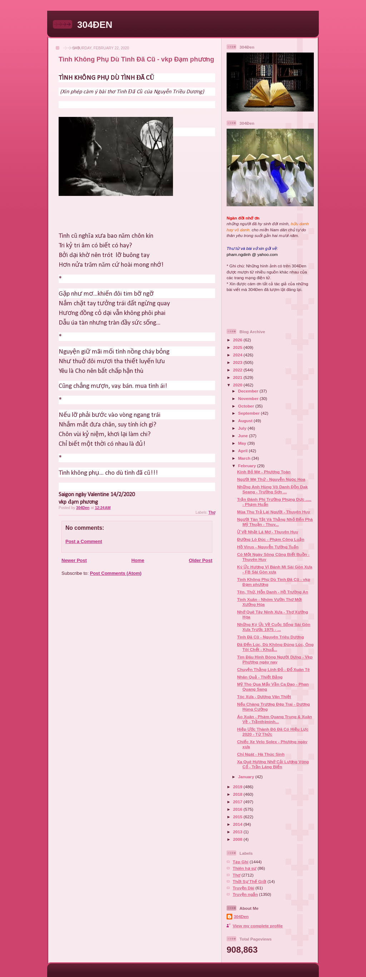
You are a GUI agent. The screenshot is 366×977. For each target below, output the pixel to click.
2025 (238, 347)
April (243, 450)
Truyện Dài (243, 887)
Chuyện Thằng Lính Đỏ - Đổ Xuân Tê (273, 669)
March (245, 458)
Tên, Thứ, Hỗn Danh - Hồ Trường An (272, 591)
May (242, 443)
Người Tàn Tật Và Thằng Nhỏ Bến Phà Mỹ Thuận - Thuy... (275, 522)
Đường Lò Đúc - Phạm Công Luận (270, 539)
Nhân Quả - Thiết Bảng (259, 677)
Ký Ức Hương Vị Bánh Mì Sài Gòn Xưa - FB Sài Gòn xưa (274, 569)
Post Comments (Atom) (116, 573)
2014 (238, 824)
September (249, 413)
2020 (238, 385)
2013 (238, 831)
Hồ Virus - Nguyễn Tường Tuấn (267, 546)
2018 (238, 794)
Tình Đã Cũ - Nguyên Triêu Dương (270, 637)
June (243, 435)
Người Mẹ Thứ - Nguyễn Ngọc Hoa (271, 479)
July (243, 428)
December (248, 391)
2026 (238, 339)
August (246, 420)
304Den (241, 916)
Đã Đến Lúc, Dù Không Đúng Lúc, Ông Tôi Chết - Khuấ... (275, 647)
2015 (238, 816)
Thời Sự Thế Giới (249, 881)
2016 (238, 809)
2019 (238, 786)
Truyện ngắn (245, 894)
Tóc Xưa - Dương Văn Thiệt (264, 696)
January (246, 776)
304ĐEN (94, 24)
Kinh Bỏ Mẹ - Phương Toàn (264, 471)
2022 (238, 369)
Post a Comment (83, 541)
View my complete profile (258, 925)
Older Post (200, 560)
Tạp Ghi (240, 861)
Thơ (211, 512)
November (248, 398)
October (246, 406)
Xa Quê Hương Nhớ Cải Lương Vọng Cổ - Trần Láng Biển (273, 764)
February (247, 465)
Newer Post (74, 560)
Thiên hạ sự (244, 868)
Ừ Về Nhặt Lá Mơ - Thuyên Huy (267, 531)
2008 (238, 839)
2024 (238, 354)
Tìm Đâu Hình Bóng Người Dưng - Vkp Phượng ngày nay (274, 659)
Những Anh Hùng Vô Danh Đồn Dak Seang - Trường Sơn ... (272, 489)
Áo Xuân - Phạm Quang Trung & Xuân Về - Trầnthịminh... (274, 719)
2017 (238, 801)
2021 (238, 377)
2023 (238, 362)
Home (137, 560)
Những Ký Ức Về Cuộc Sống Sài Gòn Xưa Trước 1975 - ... (273, 627)
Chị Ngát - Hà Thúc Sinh (261, 754)
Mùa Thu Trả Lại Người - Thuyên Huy (273, 511)
